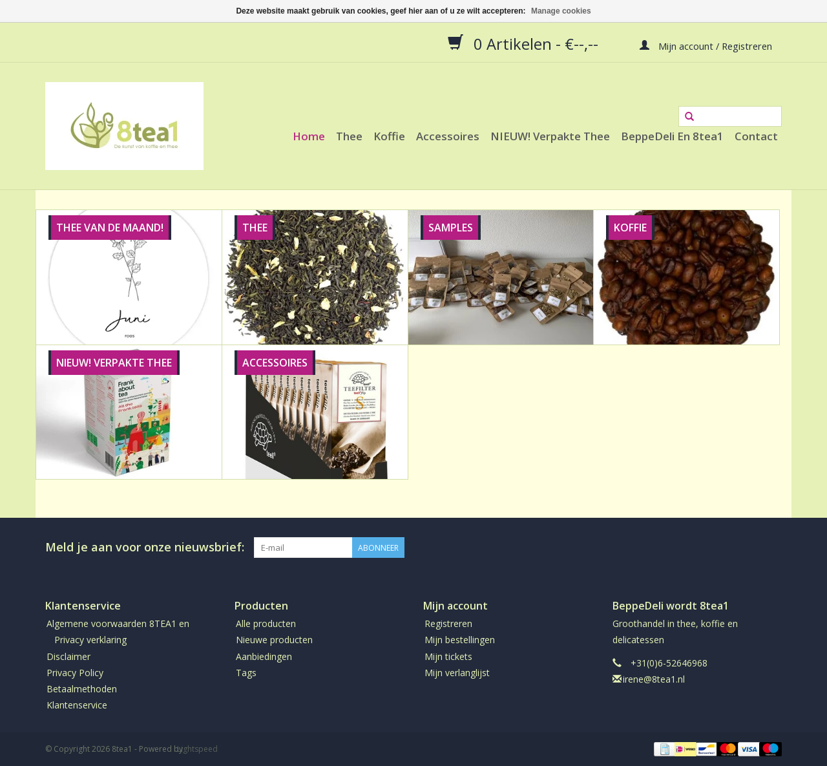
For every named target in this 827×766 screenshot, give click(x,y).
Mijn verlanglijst (457, 672)
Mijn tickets (448, 656)
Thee (349, 136)
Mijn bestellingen (459, 639)
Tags (246, 672)
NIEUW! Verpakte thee (550, 136)
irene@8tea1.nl (654, 679)
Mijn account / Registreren (706, 45)
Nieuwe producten (274, 639)
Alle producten (266, 623)
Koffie (389, 136)
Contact (756, 136)
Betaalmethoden (82, 689)
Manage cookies (561, 11)
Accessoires (447, 136)
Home (309, 136)
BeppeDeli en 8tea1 (672, 136)
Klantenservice (77, 705)
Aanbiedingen (264, 656)
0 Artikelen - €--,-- (525, 43)
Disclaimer (68, 656)
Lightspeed (197, 748)
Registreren (448, 623)
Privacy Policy (75, 672)
